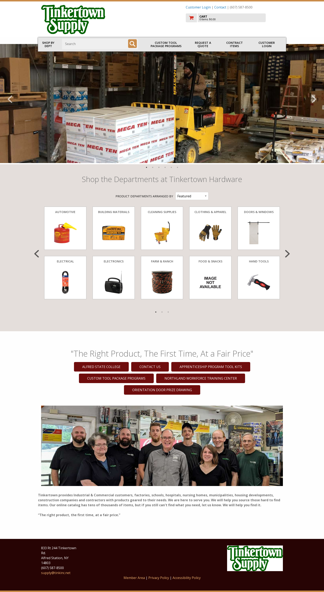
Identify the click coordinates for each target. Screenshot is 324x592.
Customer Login (198, 7)
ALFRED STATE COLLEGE (101, 366)
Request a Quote (203, 44)
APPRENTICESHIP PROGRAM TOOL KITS (211, 366)
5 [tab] (171, 167)
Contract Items (234, 44)
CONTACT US (150, 366)
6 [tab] (177, 167)
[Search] (132, 43)
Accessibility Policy (187, 577)
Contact (220, 7)
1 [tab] (146, 167)
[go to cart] (234, 17)
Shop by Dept (48, 44)
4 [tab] (165, 167)
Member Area (134, 577)
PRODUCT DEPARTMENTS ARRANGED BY (144, 196)
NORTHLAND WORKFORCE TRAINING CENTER (200, 378)
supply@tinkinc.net (55, 573)
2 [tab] (153, 167)
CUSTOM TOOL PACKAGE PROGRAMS (166, 44)
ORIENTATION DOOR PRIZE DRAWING (162, 390)
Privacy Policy (159, 577)
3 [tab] (159, 167)
